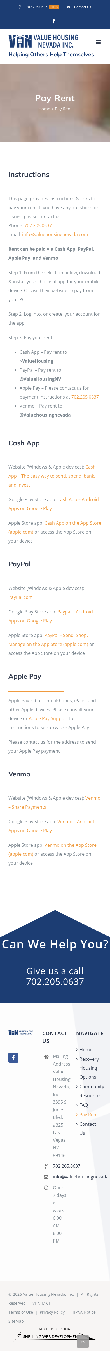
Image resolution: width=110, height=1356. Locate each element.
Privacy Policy (52, 1312)
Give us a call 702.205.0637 (55, 976)
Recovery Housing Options (89, 1068)
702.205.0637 (38, 225)
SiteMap (16, 1321)
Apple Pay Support (48, 718)
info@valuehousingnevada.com (55, 234)
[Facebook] (13, 1058)
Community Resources (89, 1091)
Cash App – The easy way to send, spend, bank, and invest (52, 476)
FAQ (83, 1105)
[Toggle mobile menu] (99, 42)
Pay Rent (88, 1114)
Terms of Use (20, 1312)
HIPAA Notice (83, 1312)
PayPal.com (20, 597)
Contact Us (87, 1128)
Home (85, 1049)
